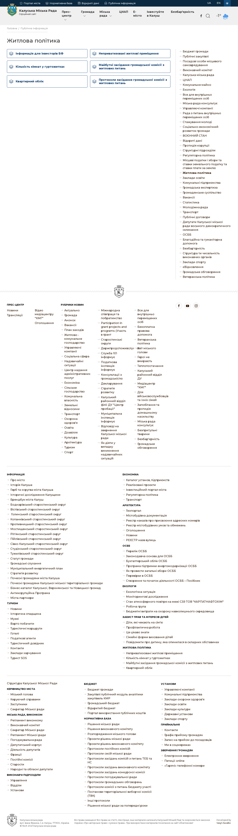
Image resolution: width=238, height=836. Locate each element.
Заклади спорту (194, 262)
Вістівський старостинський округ (35, 509)
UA (209, 2)
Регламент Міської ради (28, 735)
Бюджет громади (195, 51)
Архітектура (73, 442)
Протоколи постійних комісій (108, 748)
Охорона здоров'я (71, 420)
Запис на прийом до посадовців (188, 740)
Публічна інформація (122, 3)
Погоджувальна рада (26, 740)
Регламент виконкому (26, 720)
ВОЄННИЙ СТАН (195, 135)
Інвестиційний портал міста (146, 489)
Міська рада (106, 14)
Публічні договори (196, 217)
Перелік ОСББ (136, 551)
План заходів (74, 330)
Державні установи (178, 714)
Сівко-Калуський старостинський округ (39, 544)
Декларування (111, 383)
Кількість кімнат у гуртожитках (148, 658)
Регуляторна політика (199, 155)
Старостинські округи (111, 341)
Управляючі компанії (198, 108)
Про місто (17, 480)
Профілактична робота (143, 627)
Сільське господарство (74, 389)
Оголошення (44, 323)
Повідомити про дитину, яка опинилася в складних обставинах (172, 642)
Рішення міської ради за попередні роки (117, 805)
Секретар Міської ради (27, 709)
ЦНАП (123, 11)
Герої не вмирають (144, 359)
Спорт (68, 452)
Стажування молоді (197, 122)
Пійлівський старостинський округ (35, 539)
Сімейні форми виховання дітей (149, 637)
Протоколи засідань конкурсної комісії (116, 772)
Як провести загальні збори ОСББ (151, 571)
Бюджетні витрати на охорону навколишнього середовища (170, 611)
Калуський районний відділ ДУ (149, 374)
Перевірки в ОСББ (139, 575)
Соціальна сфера (76, 356)
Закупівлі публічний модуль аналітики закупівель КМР (115, 696)
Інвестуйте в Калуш (155, 13)
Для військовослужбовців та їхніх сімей (150, 396)
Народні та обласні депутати (31, 769)
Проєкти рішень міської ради (108, 739)
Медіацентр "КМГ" (146, 385)
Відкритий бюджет (101, 708)
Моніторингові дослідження (147, 596)
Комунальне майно (197, 84)
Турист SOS (18, 658)
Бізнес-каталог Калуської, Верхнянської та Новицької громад (55, 588)
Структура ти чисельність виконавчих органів (201, 255)
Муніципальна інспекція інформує (111, 417)
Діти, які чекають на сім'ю (144, 622)
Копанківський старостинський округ (37, 519)
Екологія (189, 89)
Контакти (17, 648)
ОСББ (187, 234)
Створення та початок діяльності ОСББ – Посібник (163, 580)
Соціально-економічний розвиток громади (200, 128)
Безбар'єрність (182, 11)
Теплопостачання (150, 366)
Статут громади (22, 558)
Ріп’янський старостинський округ (35, 534)
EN (219, 2)
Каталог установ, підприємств (147, 480)
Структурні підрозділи (199, 150)
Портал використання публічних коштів (116, 713)
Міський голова (21, 694)
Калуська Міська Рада (38, 12)
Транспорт (190, 212)
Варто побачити (22, 623)
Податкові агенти (23, 638)
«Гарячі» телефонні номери (184, 765)
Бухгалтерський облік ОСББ (146, 561)
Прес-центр (66, 15)
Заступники (18, 704)
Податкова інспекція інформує (109, 366)
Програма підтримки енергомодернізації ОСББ (161, 566)
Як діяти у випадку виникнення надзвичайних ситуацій (111, 450)
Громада (87, 14)
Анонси (70, 320)
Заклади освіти (194, 178)
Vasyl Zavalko (224, 823)
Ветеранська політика (199, 276)
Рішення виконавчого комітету (110, 729)
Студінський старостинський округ (36, 548)
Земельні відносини (72, 407)
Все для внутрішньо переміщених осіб (197, 96)
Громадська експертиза (200, 187)
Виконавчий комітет (197, 70)
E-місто (137, 13)
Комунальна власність (73, 398)
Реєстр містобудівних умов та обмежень (156, 525)
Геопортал (133, 510)
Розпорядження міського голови (111, 734)
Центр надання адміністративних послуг (77, 374)
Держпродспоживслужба (114, 348)
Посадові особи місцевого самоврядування (202, 63)
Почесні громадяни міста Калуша (35, 578)
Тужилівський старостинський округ (36, 553)
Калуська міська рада (198, 75)
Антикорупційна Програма (30, 593)
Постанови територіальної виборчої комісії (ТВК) (119, 793)
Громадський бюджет (103, 703)
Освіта (69, 427)
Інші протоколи (98, 800)
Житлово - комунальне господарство (74, 338)
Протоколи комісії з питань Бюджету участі (119, 787)
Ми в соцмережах (177, 745)
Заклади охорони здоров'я (184, 699)
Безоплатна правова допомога (146, 330)
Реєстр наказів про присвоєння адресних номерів (163, 520)
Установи (17, 790)
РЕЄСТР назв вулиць (141, 540)
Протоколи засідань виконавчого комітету (118, 767)
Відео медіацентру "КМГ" (44, 314)
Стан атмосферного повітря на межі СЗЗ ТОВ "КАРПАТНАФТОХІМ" (175, 601)
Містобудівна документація (146, 515)
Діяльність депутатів (25, 749)
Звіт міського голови (146, 350)
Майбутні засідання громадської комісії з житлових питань (169, 663)
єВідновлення (193, 267)
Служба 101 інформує (109, 355)
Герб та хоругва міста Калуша (31, 489)
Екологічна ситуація (140, 591)
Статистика (191, 202)
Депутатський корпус (26, 745)
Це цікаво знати (137, 632)
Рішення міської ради (103, 724)
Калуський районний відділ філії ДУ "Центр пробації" (113, 403)
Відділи (16, 785)
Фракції (16, 754)
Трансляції (15, 315)
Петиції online (174, 760)
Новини (12, 310)
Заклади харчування (25, 653)
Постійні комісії (21, 759)
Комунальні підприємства (202, 182)
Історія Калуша (21, 485)
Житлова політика (197, 173)
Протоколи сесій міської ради (109, 753)
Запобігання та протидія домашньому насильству (148, 410)
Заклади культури (177, 709)
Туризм (69, 447)
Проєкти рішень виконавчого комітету (115, 744)
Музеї (14, 618)
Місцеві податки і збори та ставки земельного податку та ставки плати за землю (205, 164)
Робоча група (136, 606)
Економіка (72, 382)
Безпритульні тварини (147, 432)
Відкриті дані (90, 3)
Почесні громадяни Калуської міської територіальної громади (56, 583)
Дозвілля (71, 432)
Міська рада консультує (200, 103)
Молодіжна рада (195, 207)
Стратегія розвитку (108, 390)
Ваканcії (189, 197)
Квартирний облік (139, 668)
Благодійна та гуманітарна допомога (202, 241)
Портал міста (32, 3)
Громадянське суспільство (202, 192)
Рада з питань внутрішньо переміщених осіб (202, 115)
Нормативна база (61, 3)
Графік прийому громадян (183, 735)
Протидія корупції (196, 145)
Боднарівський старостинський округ (38, 504)
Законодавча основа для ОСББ (149, 556)
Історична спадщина (25, 613)
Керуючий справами (25, 699)
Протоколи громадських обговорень (114, 782)
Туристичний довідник (27, 643)
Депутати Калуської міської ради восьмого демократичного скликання (207, 225)
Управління (18, 780)
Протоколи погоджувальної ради (112, 777)
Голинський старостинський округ (35, 514)
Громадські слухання (25, 563)
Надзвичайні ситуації (73, 363)
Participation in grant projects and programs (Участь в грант (114, 328)
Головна (12, 28)
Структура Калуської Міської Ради (32, 683)
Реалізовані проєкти (141, 485)
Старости (17, 764)
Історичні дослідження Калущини (35, 494)
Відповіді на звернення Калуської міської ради (114, 432)
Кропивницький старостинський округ (38, 524)
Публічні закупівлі (196, 56)
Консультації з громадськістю (112, 376)
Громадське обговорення (201, 272)
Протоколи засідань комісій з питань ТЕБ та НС (119, 760)
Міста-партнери (22, 598)
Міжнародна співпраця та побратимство (111, 314)
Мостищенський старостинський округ (39, 529)
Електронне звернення (181, 755)
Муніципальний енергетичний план (36, 568)
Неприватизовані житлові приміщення (154, 653)
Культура (70, 437)
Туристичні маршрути (26, 628)
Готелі (14, 633)
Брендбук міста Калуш (27, 499)
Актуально (72, 310)
